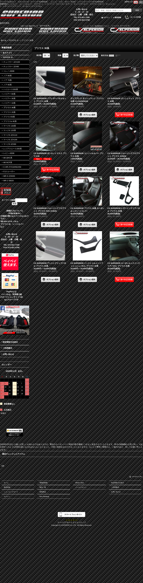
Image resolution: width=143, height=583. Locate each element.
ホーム (6, 483)
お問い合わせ (8, 354)
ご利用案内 (7, 348)
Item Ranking (44, 496)
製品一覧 (43, 487)
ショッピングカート (11, 492)
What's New (79, 483)
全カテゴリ (7, 53)
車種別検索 (44, 483)
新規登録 (118, 17)
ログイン (106, 17)
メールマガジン (81, 487)
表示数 (39, 55)
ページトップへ (137, 476)
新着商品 (43, 492)
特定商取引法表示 (10, 342)
